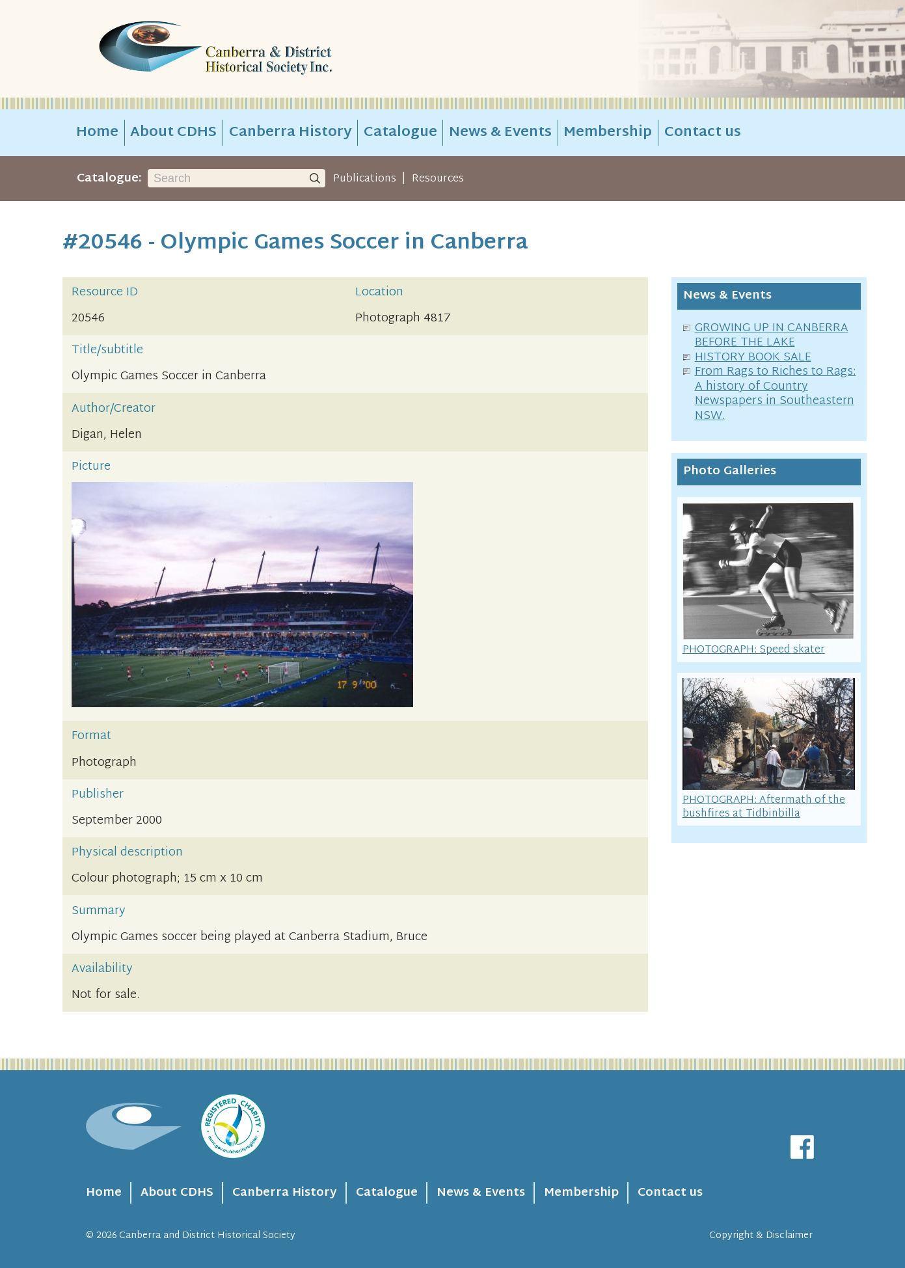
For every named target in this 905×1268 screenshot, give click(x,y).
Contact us (702, 133)
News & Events (500, 133)
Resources (438, 179)
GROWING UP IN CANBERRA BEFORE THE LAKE (771, 335)
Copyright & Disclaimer (761, 1236)
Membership (607, 133)
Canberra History (290, 133)
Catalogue (400, 133)
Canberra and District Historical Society (207, 1236)
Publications (364, 179)
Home (97, 133)
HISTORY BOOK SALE (753, 357)
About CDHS (173, 133)
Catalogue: (109, 178)
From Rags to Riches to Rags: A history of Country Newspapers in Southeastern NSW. (775, 394)
